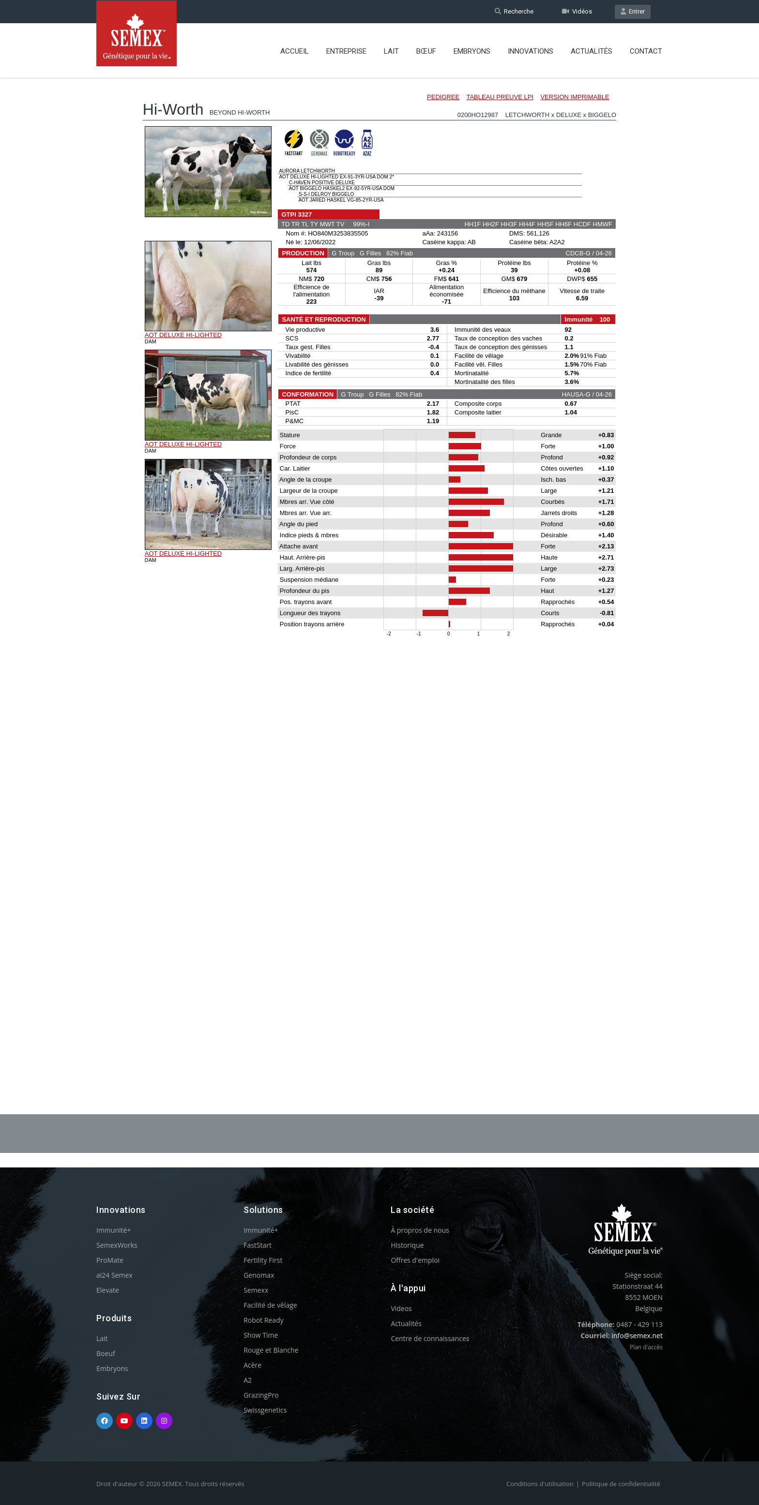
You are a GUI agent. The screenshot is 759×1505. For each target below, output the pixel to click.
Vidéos (577, 11)
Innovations (530, 50)
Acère (252, 1365)
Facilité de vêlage (270, 1305)
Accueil (294, 50)
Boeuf (105, 1353)
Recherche (514, 11)
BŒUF (426, 50)
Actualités (591, 50)
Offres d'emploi (415, 1260)
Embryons (472, 50)
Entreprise (346, 50)
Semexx (255, 1290)
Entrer (633, 11)
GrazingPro (261, 1395)
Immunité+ (113, 1230)
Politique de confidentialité (621, 1483)
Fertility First (262, 1260)
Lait (391, 50)
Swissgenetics (265, 1410)
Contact (646, 50)
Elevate (107, 1290)
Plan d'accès (646, 1347)
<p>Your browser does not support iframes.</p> (379, 569)
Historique (407, 1245)
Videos (401, 1308)
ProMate (109, 1260)
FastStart (257, 1245)
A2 (247, 1380)
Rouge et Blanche (270, 1350)
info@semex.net (637, 1335)
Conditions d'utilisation (540, 1483)
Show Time (260, 1335)
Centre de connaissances (430, 1338)
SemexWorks (116, 1245)
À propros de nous (420, 1230)
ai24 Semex (114, 1275)
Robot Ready (263, 1320)
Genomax (258, 1275)
